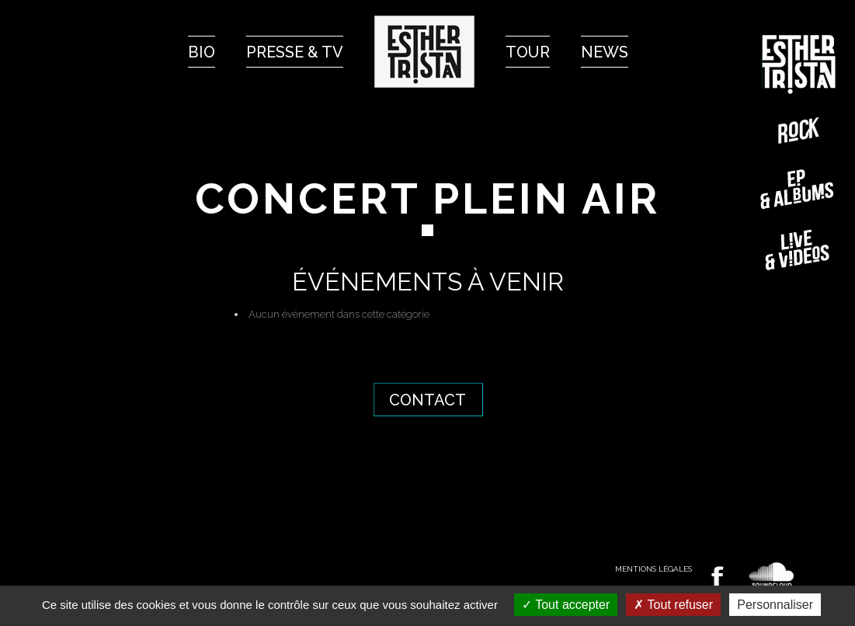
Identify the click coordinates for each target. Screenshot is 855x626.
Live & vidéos (798, 249)
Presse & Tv (294, 52)
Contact (427, 400)
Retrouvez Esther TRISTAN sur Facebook (717, 576)
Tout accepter (566, 604)
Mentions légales (653, 569)
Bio (201, 52)
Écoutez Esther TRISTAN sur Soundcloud (771, 574)
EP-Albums (798, 189)
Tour (528, 52)
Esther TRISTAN (799, 64)
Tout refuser (673, 604)
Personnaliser (775, 604)
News (604, 52)
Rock (798, 130)
